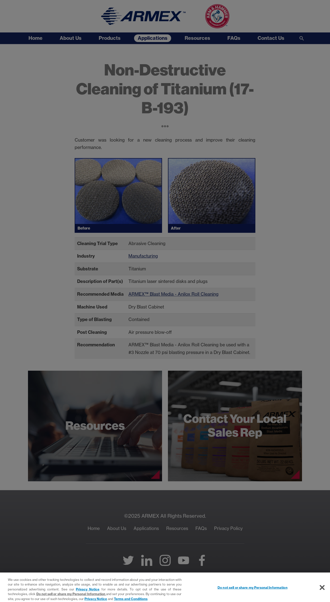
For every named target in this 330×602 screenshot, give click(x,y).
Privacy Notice (87, 591)
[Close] (322, 589)
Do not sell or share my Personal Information (71, 596)
